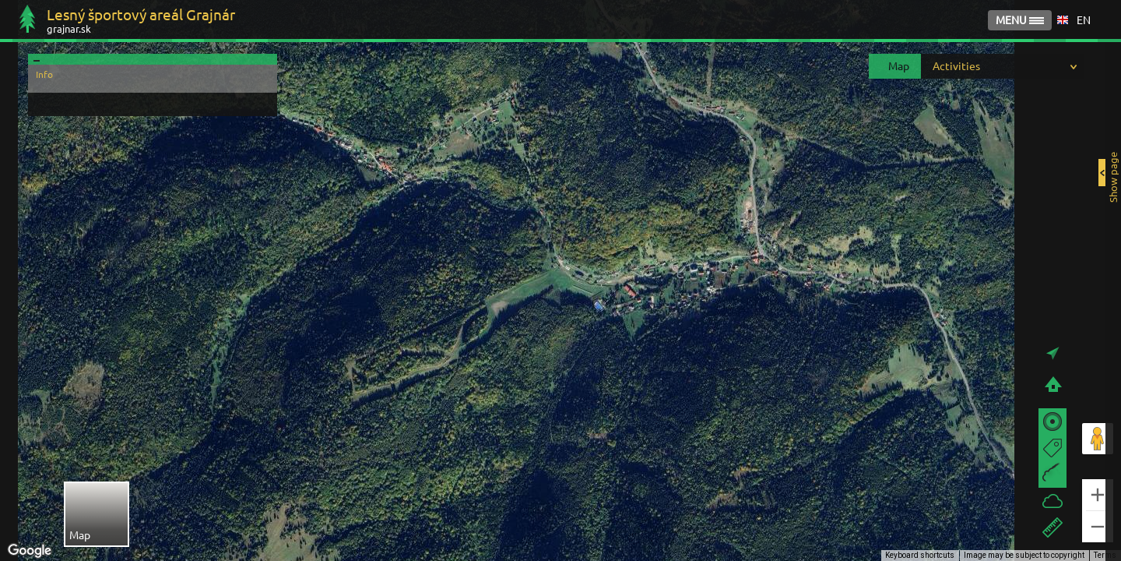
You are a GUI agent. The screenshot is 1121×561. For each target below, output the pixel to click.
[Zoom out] (1097, 526)
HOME (863, 20)
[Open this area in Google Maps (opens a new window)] (29, 551)
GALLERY (930, 20)
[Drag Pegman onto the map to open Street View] (1097, 438)
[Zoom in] (1097, 494)
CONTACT (1005, 20)
